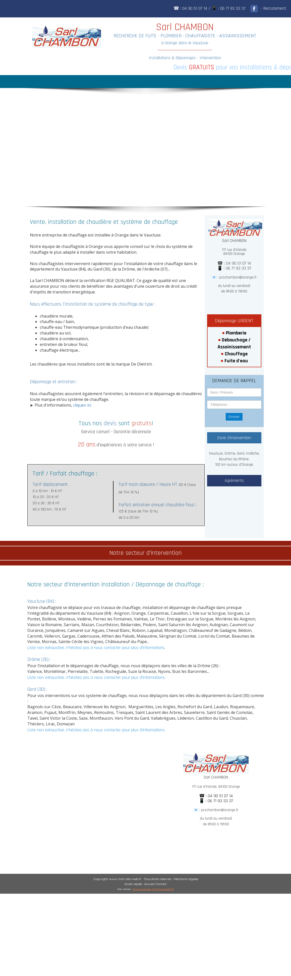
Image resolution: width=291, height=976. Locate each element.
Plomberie (236, 333)
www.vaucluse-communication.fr (153, 889)
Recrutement (274, 8)
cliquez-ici (82, 405)
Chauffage (236, 354)
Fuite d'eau (236, 361)
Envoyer (234, 417)
